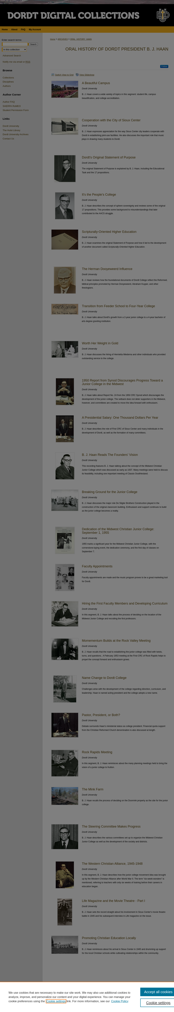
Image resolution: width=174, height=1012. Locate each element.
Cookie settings (56, 1001)
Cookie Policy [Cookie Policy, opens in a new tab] (119, 1001)
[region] (87, 997)
